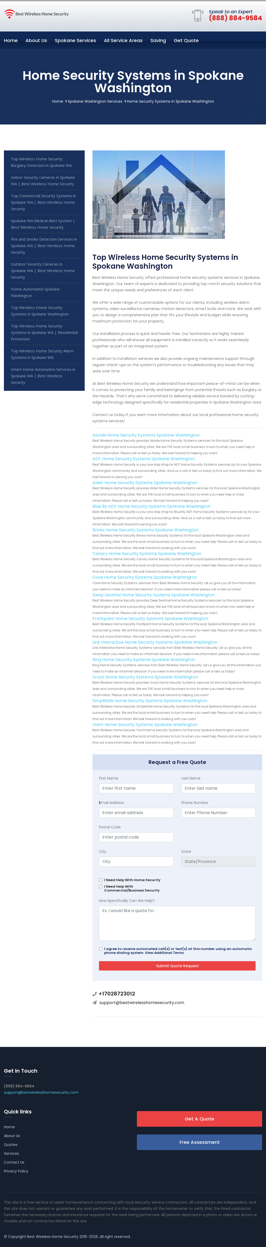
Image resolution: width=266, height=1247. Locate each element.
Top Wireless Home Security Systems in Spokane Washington (40, 310)
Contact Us (14, 1162)
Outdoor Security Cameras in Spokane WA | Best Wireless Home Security (43, 270)
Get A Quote (199, 1119)
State (186, 851)
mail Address (111, 802)
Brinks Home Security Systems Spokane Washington (145, 530)
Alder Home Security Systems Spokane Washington (144, 483)
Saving (158, 40)
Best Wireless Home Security (52, 1236)
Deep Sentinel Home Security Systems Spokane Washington (153, 595)
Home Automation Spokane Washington (35, 292)
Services (11, 1153)
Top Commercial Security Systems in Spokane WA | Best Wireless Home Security (43, 202)
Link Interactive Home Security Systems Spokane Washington (154, 642)
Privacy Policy (16, 1171)
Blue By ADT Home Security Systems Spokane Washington (151, 506)
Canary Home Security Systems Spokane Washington (146, 554)
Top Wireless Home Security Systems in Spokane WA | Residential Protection (44, 332)
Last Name (191, 778)
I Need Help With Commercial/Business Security (132, 888)
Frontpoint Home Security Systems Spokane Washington (150, 619)
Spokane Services (75, 40)
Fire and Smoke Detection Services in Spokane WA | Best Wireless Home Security (44, 245)
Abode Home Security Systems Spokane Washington (146, 435)
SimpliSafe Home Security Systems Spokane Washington (149, 701)
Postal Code (110, 827)
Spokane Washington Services (95, 101)
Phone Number (194, 802)
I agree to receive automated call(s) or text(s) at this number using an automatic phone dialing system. (178, 951)
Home (11, 40)
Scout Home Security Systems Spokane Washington (145, 677)
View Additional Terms (164, 952)
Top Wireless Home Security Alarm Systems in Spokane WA (42, 354)
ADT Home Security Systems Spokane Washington (143, 459)
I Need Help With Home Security (132, 880)
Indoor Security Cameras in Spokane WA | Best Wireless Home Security (43, 180)
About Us (36, 40)
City (102, 851)
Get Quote (186, 40)
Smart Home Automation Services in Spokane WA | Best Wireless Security (43, 376)
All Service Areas (123, 40)
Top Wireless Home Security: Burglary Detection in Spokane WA (41, 162)
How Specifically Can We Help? (127, 900)
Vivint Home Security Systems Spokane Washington (144, 725)
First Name (108, 778)
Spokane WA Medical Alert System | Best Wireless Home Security (43, 224)
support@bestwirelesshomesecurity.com (141, 1003)
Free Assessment (199, 1142)
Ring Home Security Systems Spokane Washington (143, 660)
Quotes (10, 1144)
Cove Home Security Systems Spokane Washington (144, 577)
